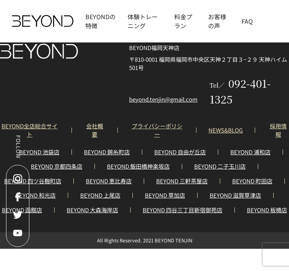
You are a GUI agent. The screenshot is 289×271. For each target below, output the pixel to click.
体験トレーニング (143, 21)
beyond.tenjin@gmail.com (163, 99)
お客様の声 (217, 21)
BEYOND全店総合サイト (30, 130)
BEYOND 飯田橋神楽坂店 (138, 166)
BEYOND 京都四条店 (56, 166)
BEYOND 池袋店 (39, 152)
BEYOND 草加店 (165, 195)
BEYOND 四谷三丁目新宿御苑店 (182, 210)
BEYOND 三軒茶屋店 (182, 181)
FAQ (247, 21)
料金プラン (183, 21)
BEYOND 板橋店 (267, 210)
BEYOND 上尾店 (100, 195)
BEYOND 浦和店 (250, 152)
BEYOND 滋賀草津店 (235, 195)
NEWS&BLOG (225, 130)
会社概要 (94, 130)
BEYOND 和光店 (35, 195)
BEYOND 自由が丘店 (180, 152)
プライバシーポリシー (157, 130)
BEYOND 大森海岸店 (92, 210)
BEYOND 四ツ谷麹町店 (32, 181)
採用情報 (278, 130)
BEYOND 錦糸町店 (107, 152)
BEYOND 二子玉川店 (220, 166)
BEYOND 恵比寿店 (109, 181)
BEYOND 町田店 (252, 181)
